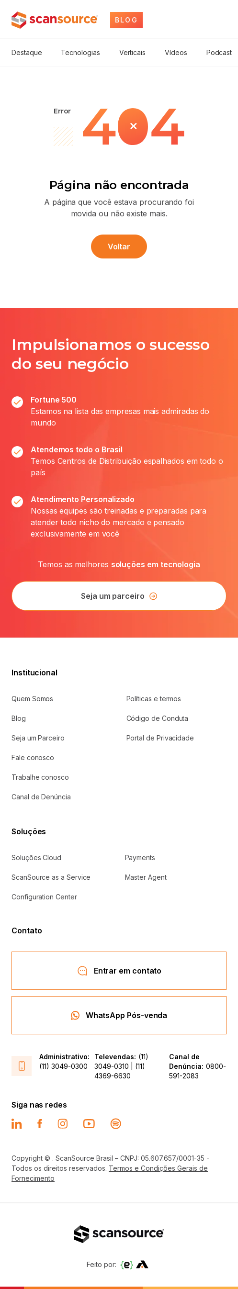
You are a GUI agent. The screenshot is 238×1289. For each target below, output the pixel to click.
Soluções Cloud (36, 857)
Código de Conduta (157, 718)
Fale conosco (32, 757)
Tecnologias (80, 52)
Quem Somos (32, 699)
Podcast (219, 52)
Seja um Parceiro (38, 738)
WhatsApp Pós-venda (119, 1015)
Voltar (119, 246)
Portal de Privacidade (160, 738)
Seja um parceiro (119, 596)
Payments (140, 857)
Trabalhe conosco (40, 777)
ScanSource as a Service (51, 877)
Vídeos (176, 52)
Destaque (26, 52)
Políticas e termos (153, 699)
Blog (18, 718)
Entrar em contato (119, 970)
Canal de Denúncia (41, 797)
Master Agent (146, 877)
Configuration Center (44, 897)
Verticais (132, 52)
